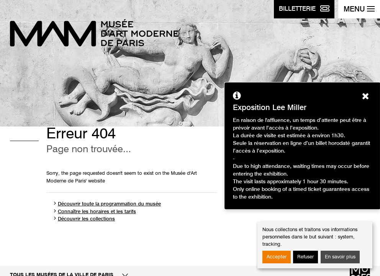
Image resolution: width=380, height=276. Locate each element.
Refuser (305, 257)
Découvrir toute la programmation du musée (109, 204)
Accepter (277, 257)
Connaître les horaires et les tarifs (97, 211)
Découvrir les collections (86, 219)
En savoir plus (340, 257)
